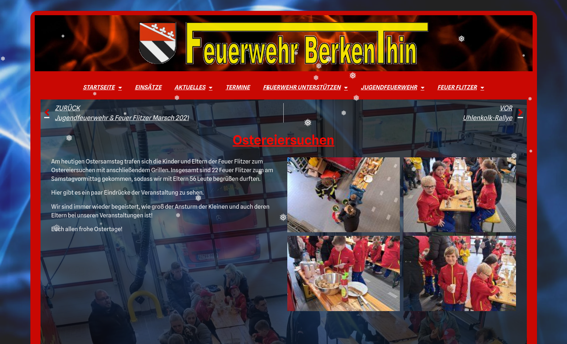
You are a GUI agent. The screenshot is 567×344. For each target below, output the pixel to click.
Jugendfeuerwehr (392, 87)
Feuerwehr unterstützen (305, 87)
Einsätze (148, 87)
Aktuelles (193, 87)
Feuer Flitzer (460, 87)
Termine (237, 87)
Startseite (102, 87)
